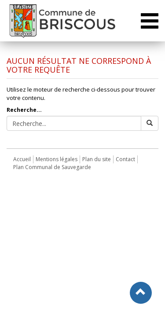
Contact (125, 159)
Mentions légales (56, 159)
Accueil (22, 159)
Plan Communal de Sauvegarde (52, 167)
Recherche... (24, 110)
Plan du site (96, 159)
